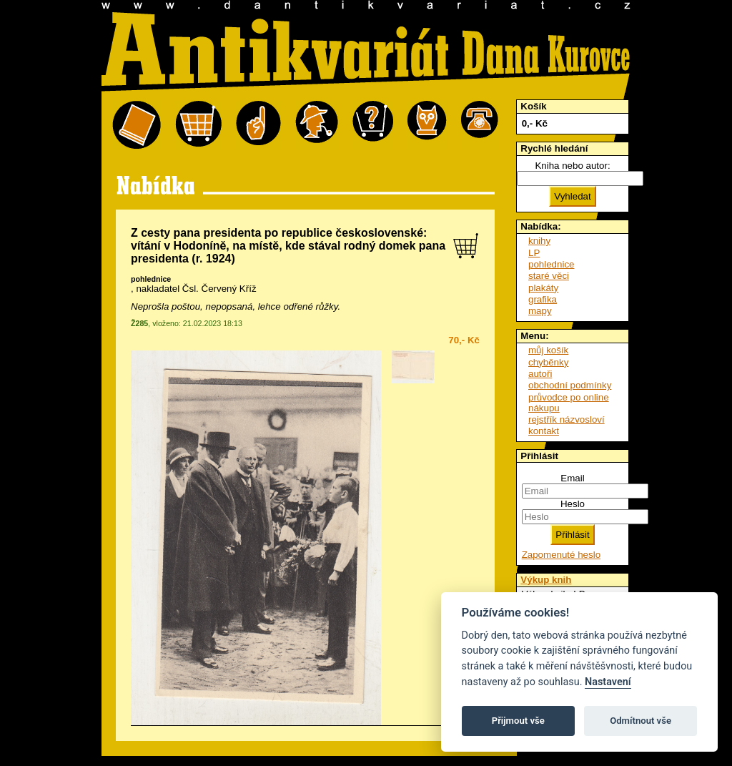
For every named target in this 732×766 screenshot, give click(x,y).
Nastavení (608, 682)
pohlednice (151, 279)
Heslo (572, 504)
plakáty (543, 288)
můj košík (548, 350)
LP (534, 252)
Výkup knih (545, 579)
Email (572, 478)
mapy (540, 310)
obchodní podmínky (569, 385)
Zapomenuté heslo (561, 554)
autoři (540, 373)
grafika (542, 299)
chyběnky (548, 362)
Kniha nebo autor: (572, 165)
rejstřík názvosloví (566, 419)
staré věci (548, 275)
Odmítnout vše (640, 720)
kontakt (543, 431)
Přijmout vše (518, 720)
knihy (539, 240)
